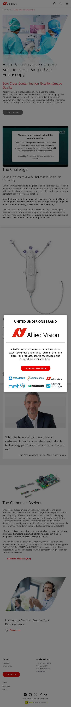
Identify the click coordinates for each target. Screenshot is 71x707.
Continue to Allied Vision (35, 368)
